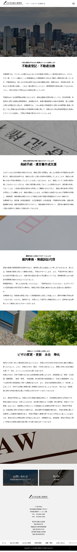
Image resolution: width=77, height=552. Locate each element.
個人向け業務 (14, 543)
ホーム (4, 543)
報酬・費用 (48, 543)
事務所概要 (38, 543)
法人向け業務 (26, 543)
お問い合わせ (60, 543)
